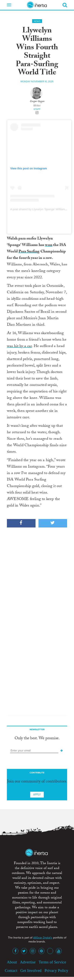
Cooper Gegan (37, 101)
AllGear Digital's (42, 937)
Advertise (28, 962)
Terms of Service (52, 962)
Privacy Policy (56, 970)
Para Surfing (29, 252)
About (12, 962)
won (48, 245)
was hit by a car (19, 346)
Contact (11, 970)
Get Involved (30, 970)
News (37, 21)
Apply (37, 794)
